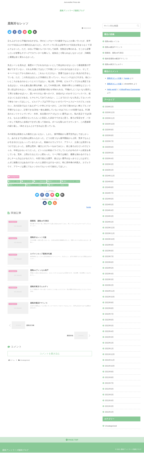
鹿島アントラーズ (53, 181)
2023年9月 (109, 245)
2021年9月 (109, 372)
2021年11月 (110, 360)
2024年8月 (109, 187)
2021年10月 (110, 366)
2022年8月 (109, 308)
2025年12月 (110, 112)
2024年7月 (109, 193)
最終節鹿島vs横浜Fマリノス (116, 59)
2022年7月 (109, 314)
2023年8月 (109, 251)
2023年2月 (109, 285)
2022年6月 (109, 320)
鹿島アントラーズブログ (16, 185)
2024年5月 (109, 204)
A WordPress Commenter (129, 89)
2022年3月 (109, 337)
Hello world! (112, 89)
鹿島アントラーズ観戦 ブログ (36, 185)
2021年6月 (109, 389)
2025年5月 (109, 153)
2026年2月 (109, 107)
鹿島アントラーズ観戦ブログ (58, 185)
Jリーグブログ (27, 181)
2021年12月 (110, 354)
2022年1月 (109, 348)
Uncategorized (13, 176)
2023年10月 (110, 239)
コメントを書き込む (50, 354)
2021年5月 (109, 395)
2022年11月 (110, 291)
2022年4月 (109, 331)
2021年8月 (109, 377)
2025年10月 (110, 124)
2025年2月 (109, 170)
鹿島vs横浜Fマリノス (113, 47)
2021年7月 (109, 383)
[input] (121, 25)
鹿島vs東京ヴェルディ (114, 64)
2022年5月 (109, 326)
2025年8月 (109, 135)
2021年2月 (109, 412)
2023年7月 (109, 256)
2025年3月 (109, 164)
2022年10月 (110, 297)
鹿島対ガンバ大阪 (114, 78)
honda (126, 78)
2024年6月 (109, 199)
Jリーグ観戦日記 (40, 181)
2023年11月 (110, 233)
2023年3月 (109, 279)
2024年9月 (109, 182)
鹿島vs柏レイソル (112, 41)
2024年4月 (109, 210)
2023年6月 (109, 262)
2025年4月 (109, 158)
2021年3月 (109, 406)
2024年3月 (109, 216)
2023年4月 (109, 274)
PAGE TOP (72, 440)
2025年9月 (109, 130)
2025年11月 (110, 118)
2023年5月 (109, 268)
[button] (138, 25)
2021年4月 (109, 400)
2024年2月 (109, 222)
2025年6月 (109, 147)
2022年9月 (109, 302)
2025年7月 (109, 141)
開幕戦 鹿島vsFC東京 (114, 53)
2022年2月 (109, 343)
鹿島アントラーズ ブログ (70, 181)
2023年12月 (110, 228)
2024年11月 (110, 176)
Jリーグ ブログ (14, 181)
